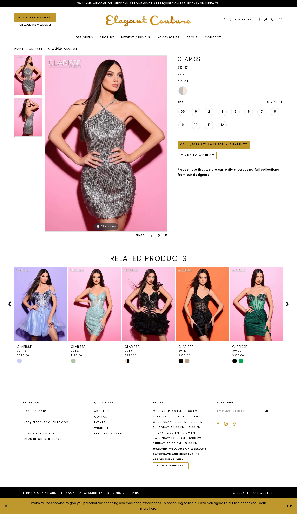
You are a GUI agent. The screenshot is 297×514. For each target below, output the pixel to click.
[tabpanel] (28, 77)
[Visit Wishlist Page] (273, 20)
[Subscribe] (269, 411)
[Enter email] (244, 411)
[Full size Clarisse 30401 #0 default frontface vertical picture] (106, 144)
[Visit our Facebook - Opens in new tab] (218, 424)
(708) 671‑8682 (35, 411)
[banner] (148, 21)
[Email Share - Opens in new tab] (166, 235)
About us (102, 411)
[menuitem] (239, 20)
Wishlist (101, 428)
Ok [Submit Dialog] (290, 506)
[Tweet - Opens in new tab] (151, 235)
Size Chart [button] (274, 103)
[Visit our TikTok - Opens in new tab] (234, 424)
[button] (266, 20)
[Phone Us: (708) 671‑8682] (238, 20)
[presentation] (40, 304)
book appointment (172, 466)
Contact (101, 417)
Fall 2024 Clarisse (63, 49)
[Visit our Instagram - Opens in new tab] (226, 424)
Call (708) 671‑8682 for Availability (214, 145)
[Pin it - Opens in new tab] (159, 235)
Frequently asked (109, 433)
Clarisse (35, 49)
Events (100, 422)
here (152, 509)
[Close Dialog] (6, 506)
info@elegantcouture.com (45, 422)
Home (18, 49)
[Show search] (258, 20)
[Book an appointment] (35, 17)
